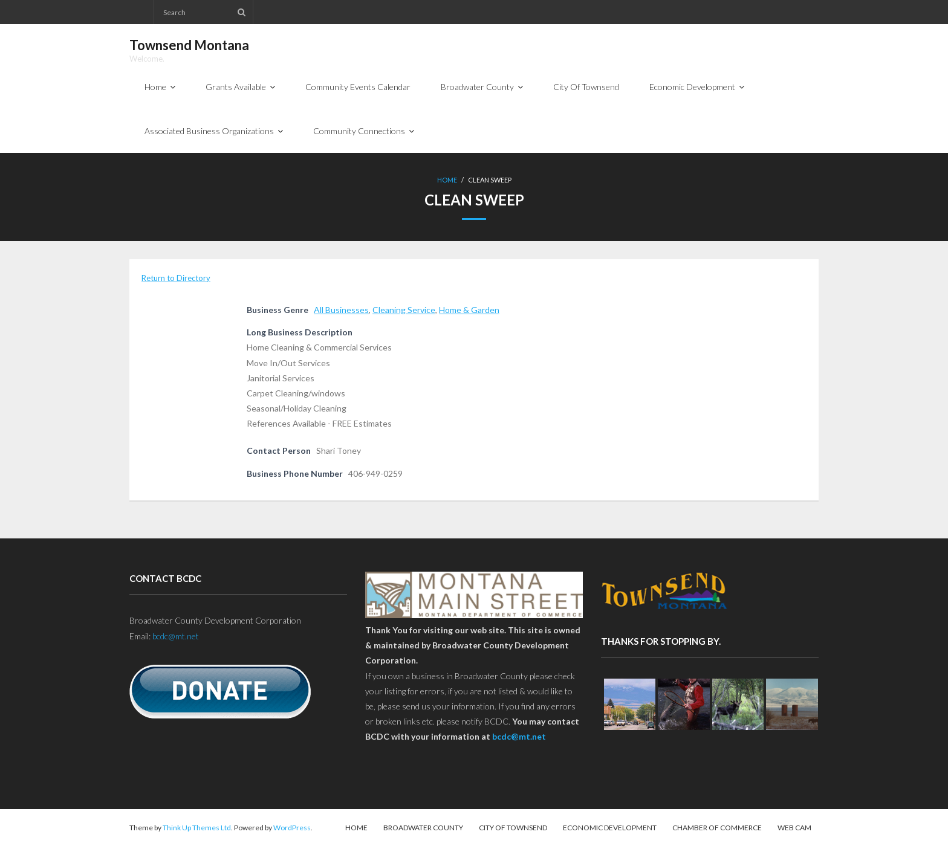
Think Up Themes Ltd (197, 827)
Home (447, 180)
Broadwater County (423, 827)
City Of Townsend (513, 827)
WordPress (292, 827)
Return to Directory (175, 278)
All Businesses (341, 310)
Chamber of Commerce (717, 827)
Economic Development (610, 827)
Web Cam (794, 827)
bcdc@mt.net (175, 636)
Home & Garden (469, 310)
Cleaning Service (403, 310)
